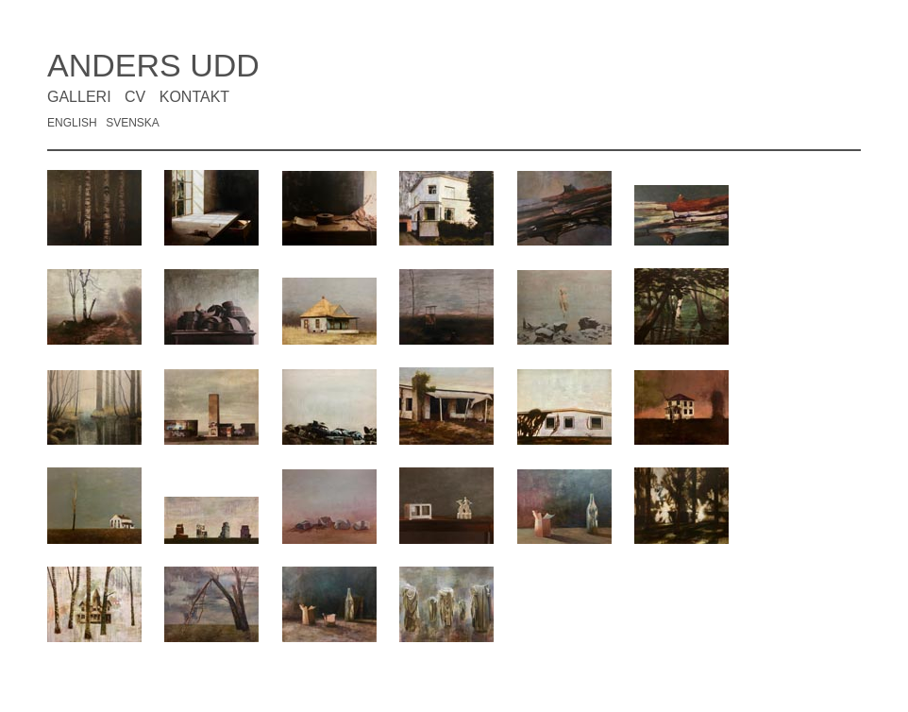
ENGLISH (72, 122)
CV (135, 97)
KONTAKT (194, 97)
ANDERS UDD (153, 65)
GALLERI (79, 97)
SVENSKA (133, 122)
